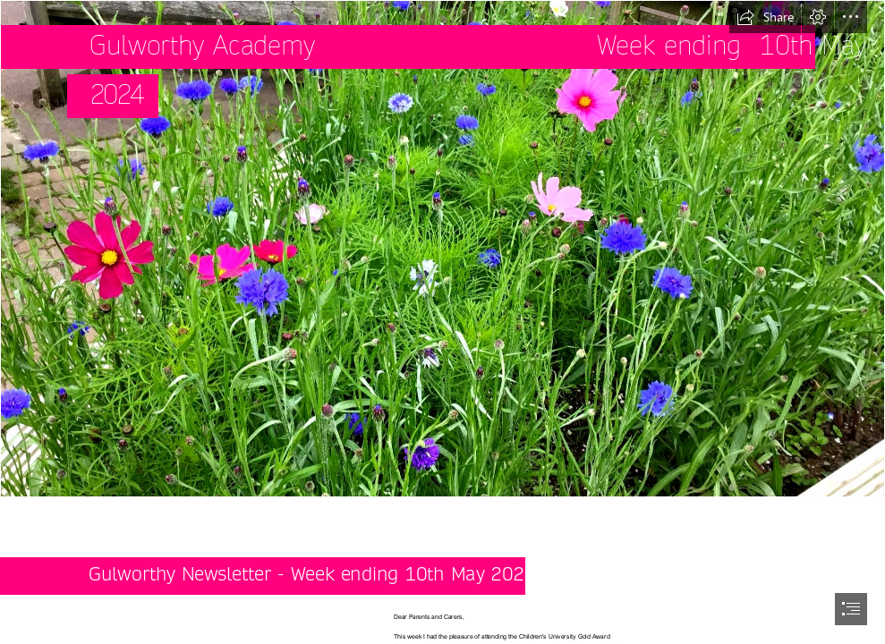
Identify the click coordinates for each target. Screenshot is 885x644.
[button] (765, 17)
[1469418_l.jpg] (442, 248)
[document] (442, 322)
